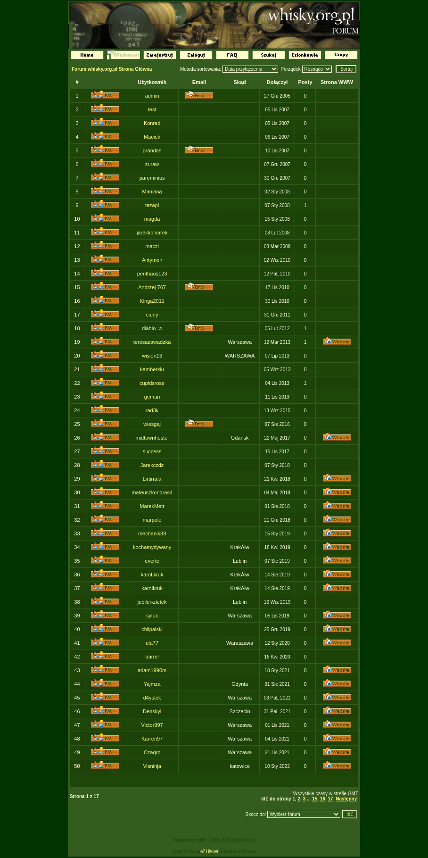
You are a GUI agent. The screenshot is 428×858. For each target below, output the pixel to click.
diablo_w (152, 328)
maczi (152, 246)
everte (152, 561)
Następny (346, 798)
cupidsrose (152, 383)
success (152, 451)
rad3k (152, 410)
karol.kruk (152, 574)
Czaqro (152, 752)
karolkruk (152, 588)
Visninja (152, 766)
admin (152, 96)
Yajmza (152, 684)
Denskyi (152, 711)
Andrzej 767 (152, 287)
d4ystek (152, 697)
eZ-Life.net (209, 851)
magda (152, 219)
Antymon (152, 260)
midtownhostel (151, 438)
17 (330, 798)
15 (314, 798)
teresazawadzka (152, 342)
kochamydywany (152, 547)
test (152, 109)
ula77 (152, 643)
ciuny (152, 314)
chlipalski (152, 629)
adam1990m (152, 670)
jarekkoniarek (152, 232)
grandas (152, 150)
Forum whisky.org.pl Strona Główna (112, 69)
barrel (152, 656)
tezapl (152, 205)
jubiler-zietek (152, 602)
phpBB (200, 840)
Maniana (152, 191)
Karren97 (152, 738)
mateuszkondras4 (152, 492)
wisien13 (152, 355)
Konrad (152, 123)
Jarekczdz (152, 465)
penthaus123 (152, 273)
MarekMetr (152, 506)
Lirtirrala (152, 479)
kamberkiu (152, 369)
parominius (152, 178)
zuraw (152, 164)
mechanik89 (152, 533)
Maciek (152, 137)
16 (322, 798)
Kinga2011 (152, 301)
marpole (152, 520)
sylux (152, 615)
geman (152, 397)
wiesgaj (152, 424)
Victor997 (152, 725)
